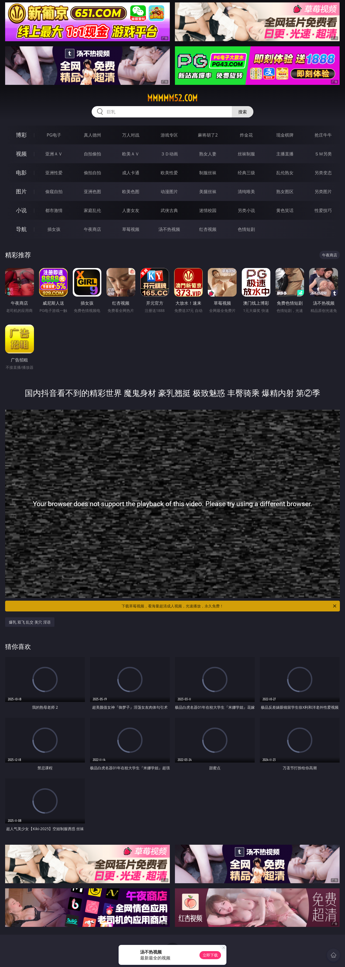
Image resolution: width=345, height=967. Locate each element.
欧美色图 (130, 191)
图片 (21, 191)
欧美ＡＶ (130, 154)
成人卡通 (130, 173)
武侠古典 (169, 210)
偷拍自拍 (92, 173)
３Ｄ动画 (169, 154)
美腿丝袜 (207, 191)
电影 (21, 172)
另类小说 (246, 210)
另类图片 (323, 191)
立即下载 (210, 955)
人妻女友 (130, 210)
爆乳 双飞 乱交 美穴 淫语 (30, 622)
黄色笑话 (285, 210)
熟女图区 (285, 191)
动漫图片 (169, 191)
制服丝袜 (207, 173)
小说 (21, 210)
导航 (21, 229)
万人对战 (130, 135)
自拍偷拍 (92, 154)
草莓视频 (130, 229)
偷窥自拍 (54, 191)
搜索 (242, 112)
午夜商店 (92, 229)
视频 (21, 153)
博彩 (21, 134)
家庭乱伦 (92, 210)
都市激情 (54, 210)
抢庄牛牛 (323, 135)
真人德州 (92, 135)
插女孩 (53, 229)
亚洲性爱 (54, 173)
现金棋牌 (285, 135)
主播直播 (285, 154)
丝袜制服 (246, 154)
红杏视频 (207, 229)
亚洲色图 (92, 191)
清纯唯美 (246, 191)
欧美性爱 (169, 173)
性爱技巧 (323, 210)
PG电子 (54, 135)
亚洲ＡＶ (54, 154)
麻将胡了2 (208, 135)
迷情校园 (207, 210)
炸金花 (246, 135)
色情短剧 (246, 229)
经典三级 (246, 173)
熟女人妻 (207, 154)
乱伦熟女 (285, 173)
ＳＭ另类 (323, 154)
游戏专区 (169, 135)
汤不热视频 (169, 229)
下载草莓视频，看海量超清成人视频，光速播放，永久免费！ (229, 606)
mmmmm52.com (172, 98)
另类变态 (323, 173)
